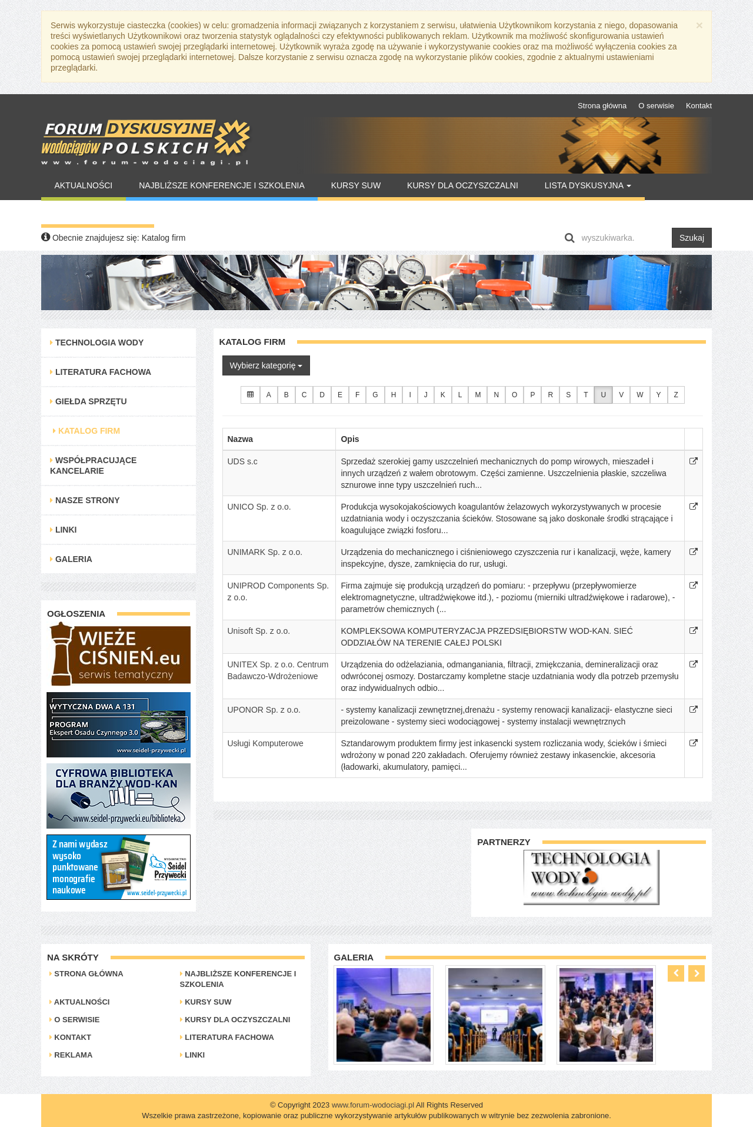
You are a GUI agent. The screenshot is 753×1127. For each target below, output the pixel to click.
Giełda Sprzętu (88, 401)
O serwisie (656, 105)
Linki (63, 529)
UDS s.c (243, 461)
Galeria (71, 559)
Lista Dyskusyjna (588, 185)
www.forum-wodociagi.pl (373, 1105)
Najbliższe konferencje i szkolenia (222, 185)
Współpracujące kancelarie (93, 466)
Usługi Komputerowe (266, 743)
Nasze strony (85, 500)
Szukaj (691, 237)
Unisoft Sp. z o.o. (259, 631)
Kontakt (699, 105)
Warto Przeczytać (97, 212)
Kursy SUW (356, 185)
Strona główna (602, 105)
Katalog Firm (86, 430)
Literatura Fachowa (100, 372)
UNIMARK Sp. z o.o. (265, 552)
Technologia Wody (97, 342)
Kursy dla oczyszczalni (462, 185)
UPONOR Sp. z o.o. (264, 709)
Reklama (71, 1054)
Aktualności (83, 185)
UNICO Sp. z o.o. (259, 506)
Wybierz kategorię (266, 365)
